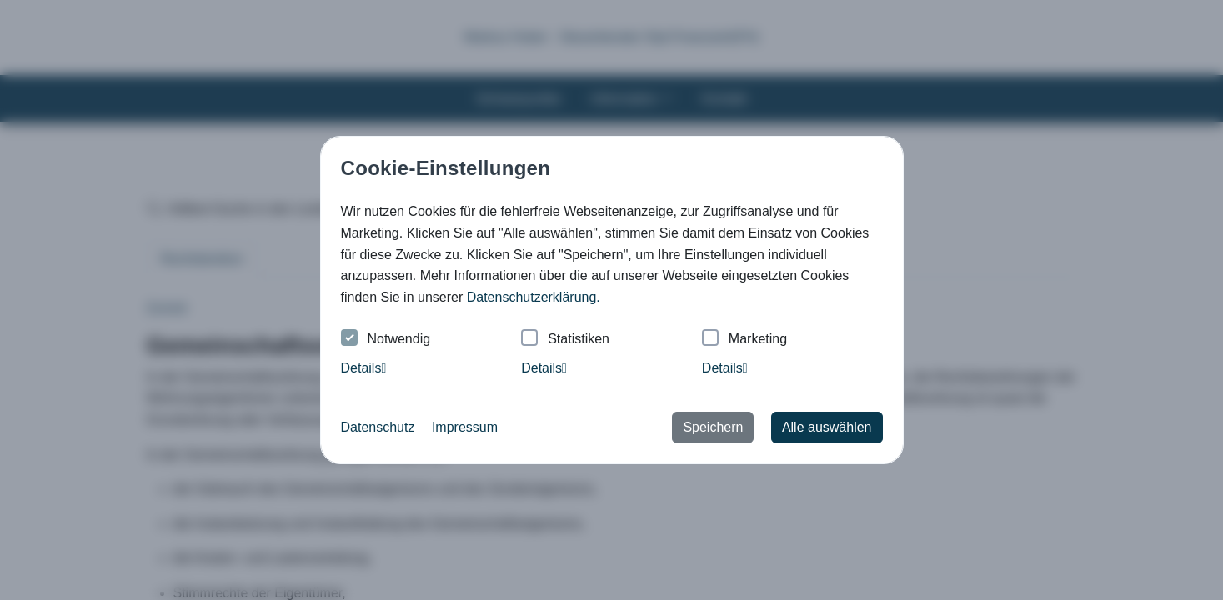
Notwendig (386, 339)
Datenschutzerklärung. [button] (533, 297)
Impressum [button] (465, 427)
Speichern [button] (713, 427)
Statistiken (565, 339)
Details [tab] (364, 368)
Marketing (744, 339)
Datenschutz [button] (378, 427)
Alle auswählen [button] (827, 427)
